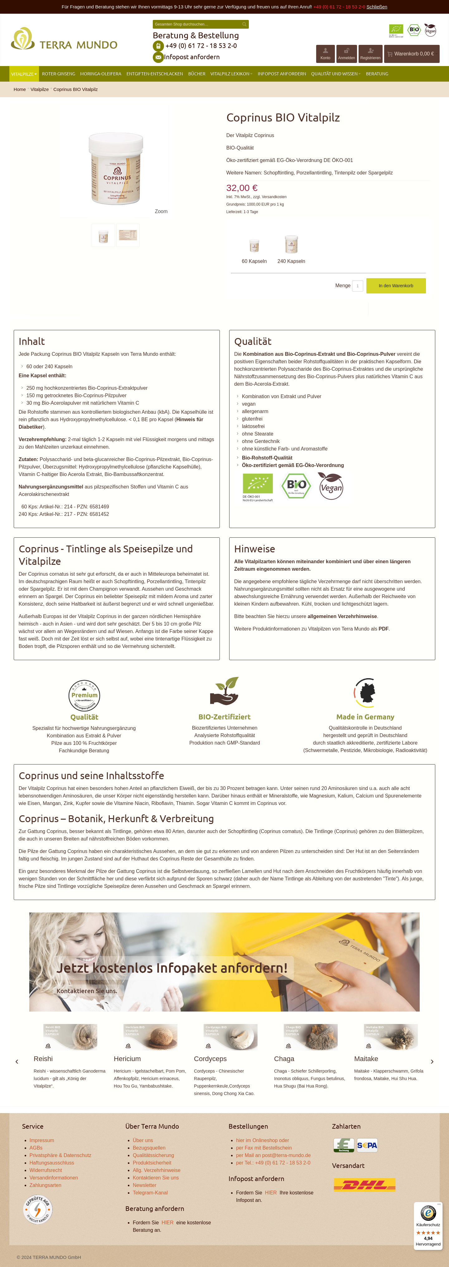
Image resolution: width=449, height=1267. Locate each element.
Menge (343, 285)
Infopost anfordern (192, 56)
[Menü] (439, 1205)
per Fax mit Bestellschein (264, 1147)
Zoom (161, 211)
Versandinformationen (54, 1177)
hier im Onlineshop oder (262, 1140)
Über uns (143, 1140)
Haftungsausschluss (52, 1162)
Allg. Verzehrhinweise (157, 1170)
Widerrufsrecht (46, 1170)
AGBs (36, 1147)
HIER (167, 1222)
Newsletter (145, 1185)
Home (20, 89)
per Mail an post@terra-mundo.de (273, 1155)
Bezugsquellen (149, 1147)
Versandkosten (274, 197)
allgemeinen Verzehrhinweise (342, 616)
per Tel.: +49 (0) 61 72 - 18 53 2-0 (273, 1162)
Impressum (42, 1140)
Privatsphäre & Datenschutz (60, 1155)
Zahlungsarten (45, 1185)
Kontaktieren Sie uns (156, 1177)
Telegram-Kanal (150, 1192)
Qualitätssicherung (153, 1155)
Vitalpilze (40, 89)
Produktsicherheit (152, 1162)
